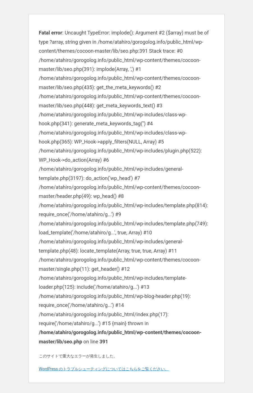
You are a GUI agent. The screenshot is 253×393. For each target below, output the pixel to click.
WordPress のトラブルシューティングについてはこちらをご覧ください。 (104, 369)
